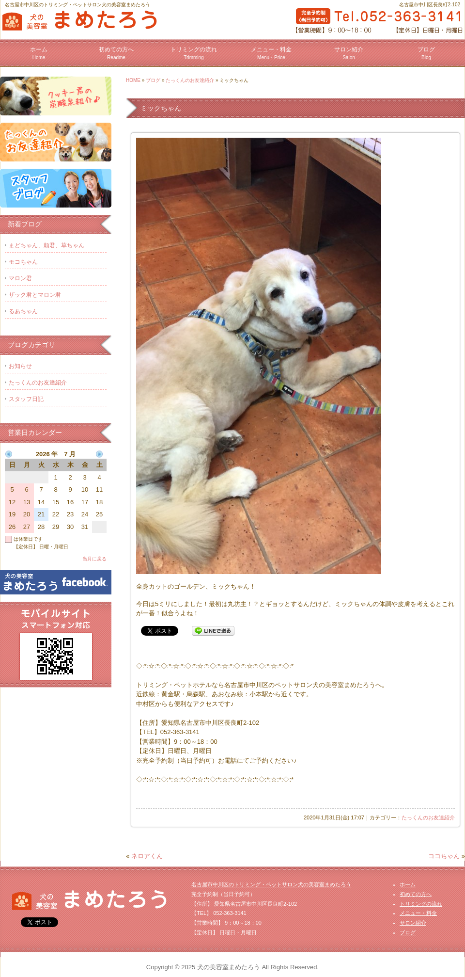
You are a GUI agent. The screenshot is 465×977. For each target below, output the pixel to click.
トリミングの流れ (193, 53)
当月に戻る (94, 558)
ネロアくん (147, 856)
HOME (133, 80)
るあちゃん (23, 311)
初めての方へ (116, 53)
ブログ (426, 53)
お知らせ (20, 366)
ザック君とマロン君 (35, 294)
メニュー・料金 (271, 53)
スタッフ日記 (26, 399)
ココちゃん (444, 856)
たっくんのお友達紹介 (190, 80)
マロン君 (20, 278)
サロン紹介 (348, 53)
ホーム (38, 53)
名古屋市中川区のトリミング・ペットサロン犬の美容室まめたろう (271, 884)
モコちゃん (23, 261)
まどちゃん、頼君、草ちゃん (46, 245)
